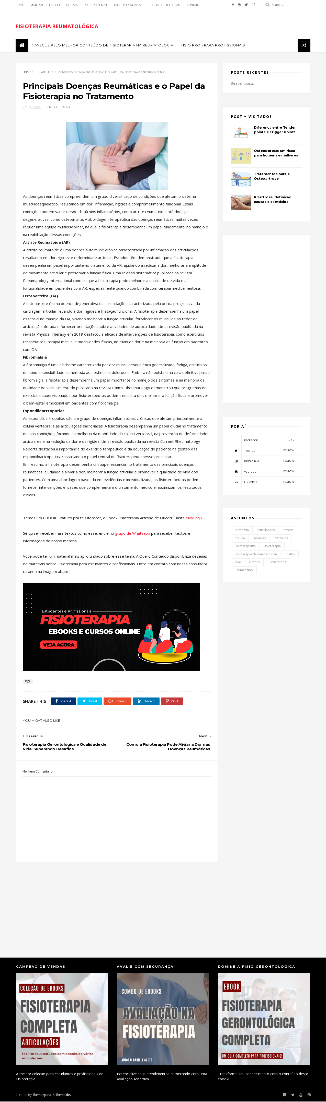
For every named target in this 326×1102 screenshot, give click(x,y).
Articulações (266, 531)
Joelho (290, 555)
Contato (193, 5)
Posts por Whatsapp (130, 5)
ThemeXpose (42, 1095)
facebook (262, 441)
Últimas (72, 5)
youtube (262, 472)
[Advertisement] (115, 905)
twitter (262, 451)
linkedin (262, 482)
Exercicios (281, 539)
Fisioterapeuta (245, 547)
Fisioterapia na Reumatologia (256, 555)
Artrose (288, 531)
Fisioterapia (272, 547)
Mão (238, 563)
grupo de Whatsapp (133, 533)
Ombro (254, 563)
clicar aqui (193, 518)
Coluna (240, 539)
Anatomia (242, 531)
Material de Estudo (45, 5)
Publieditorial (277, 563)
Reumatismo (244, 571)
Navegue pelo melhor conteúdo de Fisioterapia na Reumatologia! (103, 46)
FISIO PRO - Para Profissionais (213, 46)
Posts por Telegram (166, 5)
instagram (262, 462)
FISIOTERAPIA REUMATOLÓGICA (57, 26)
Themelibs (63, 1095)
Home (20, 5)
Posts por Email (96, 5)
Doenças (259, 539)
